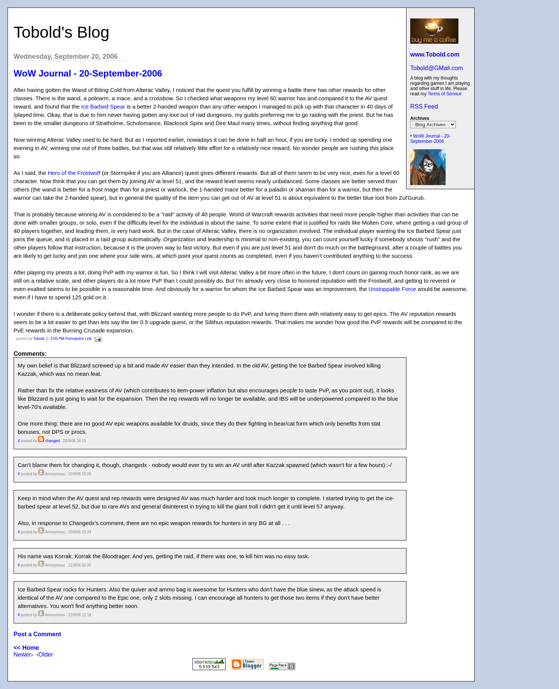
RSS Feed (424, 106)
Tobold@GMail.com (436, 68)
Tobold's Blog (61, 32)
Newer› (23, 654)
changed (52, 441)
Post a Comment (37, 634)
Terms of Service (444, 93)
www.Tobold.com (435, 54)
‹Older (44, 654)
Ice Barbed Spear (103, 106)
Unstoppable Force (392, 289)
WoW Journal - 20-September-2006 (430, 138)
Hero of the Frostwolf (74, 173)
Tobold (38, 339)
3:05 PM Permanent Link (71, 339)
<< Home (26, 648)
